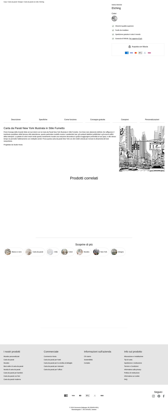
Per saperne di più (135, 38)
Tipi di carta (128, 360)
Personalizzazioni (152, 120)
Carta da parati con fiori (12, 376)
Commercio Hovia (50, 356)
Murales (6, 363)
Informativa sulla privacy (132, 369)
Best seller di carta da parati (13, 366)
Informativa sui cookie (131, 376)
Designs (20, 2)
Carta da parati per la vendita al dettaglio (58, 363)
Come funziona (70, 120)
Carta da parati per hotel (52, 360)
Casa (5, 2)
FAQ (125, 379)
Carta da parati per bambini (13, 373)
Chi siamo (87, 356)
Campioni (125, 120)
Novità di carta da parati (12, 369)
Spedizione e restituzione (133, 363)
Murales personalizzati (11, 356)
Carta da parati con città (31, 2)
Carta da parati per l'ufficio (53, 369)
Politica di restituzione (131, 373)
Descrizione (16, 120)
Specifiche (43, 120)
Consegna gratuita (97, 120)
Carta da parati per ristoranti (53, 366)
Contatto (87, 363)
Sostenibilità (88, 360)
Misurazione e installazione (133, 356)
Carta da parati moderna (12, 379)
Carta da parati (12, 2)
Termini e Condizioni (131, 366)
